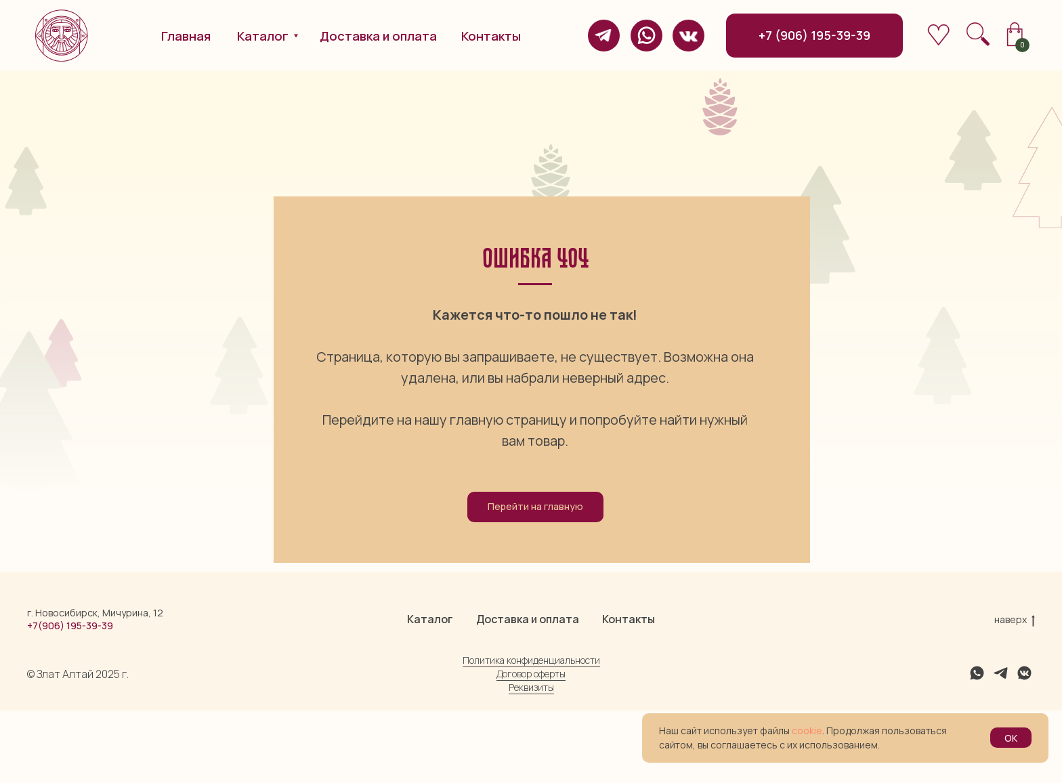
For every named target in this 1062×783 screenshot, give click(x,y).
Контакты (628, 691)
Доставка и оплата (527, 691)
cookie (807, 730)
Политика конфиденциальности (531, 732)
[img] (604, 35)
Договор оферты (531, 746)
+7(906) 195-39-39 (70, 698)
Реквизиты (531, 759)
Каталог (430, 691)
